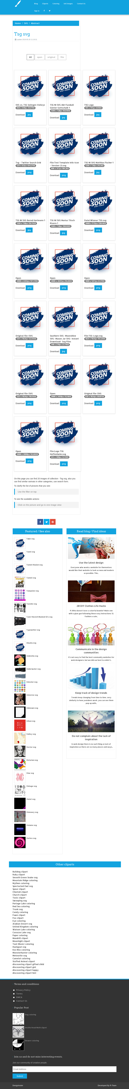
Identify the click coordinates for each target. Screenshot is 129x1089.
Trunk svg (18, 909)
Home (18, 23)
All (30, 57)
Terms (19, 993)
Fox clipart (18, 918)
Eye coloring (19, 921)
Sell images (68, 4)
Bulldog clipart (20, 871)
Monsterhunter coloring (25, 952)
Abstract (35, 23)
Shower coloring (32, 1041)
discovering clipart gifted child (28, 964)
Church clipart (20, 895)
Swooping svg (20, 900)
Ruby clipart (19, 874)
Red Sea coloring (21, 906)
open (39, 57)
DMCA (19, 997)
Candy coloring (20, 912)
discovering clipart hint (24, 973)
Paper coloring (20, 935)
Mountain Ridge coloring (25, 880)
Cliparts (45, 4)
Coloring (56, 4)
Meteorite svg (20, 955)
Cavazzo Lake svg (22, 932)
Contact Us (81, 4)
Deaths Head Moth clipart (36, 1027)
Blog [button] (36, 4)
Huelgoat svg (19, 947)
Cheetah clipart (20, 892)
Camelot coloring (21, 958)
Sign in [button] (36, 11)
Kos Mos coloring (21, 950)
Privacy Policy (23, 990)
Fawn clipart (19, 915)
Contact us (21, 1001)
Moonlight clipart (21, 941)
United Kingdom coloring (25, 926)
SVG (26, 23)
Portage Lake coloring (24, 903)
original (51, 57)
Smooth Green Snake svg (25, 877)
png (29, 172)
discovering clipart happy (26, 970)
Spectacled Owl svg (23, 886)
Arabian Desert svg (22, 923)
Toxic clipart (19, 897)
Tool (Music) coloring (23, 944)
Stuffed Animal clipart (24, 961)
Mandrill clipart (20, 938)
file (62, 57)
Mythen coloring (21, 883)
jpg (29, 114)
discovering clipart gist (24, 967)
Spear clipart (19, 889)
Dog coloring (30, 1014)
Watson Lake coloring (24, 929)
